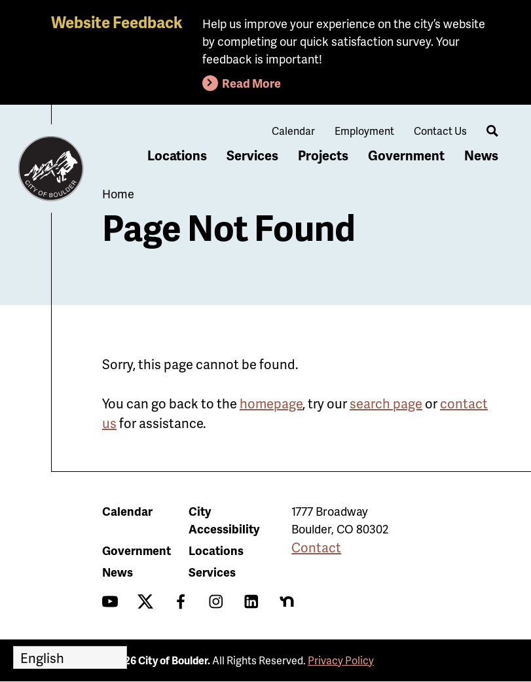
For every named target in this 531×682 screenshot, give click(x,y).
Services (252, 155)
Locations (177, 155)
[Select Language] (70, 657)
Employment (364, 130)
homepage (271, 403)
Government (406, 155)
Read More (251, 83)
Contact (316, 547)
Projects (323, 155)
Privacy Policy (341, 660)
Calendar (293, 130)
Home (118, 193)
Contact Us (440, 130)
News (481, 155)
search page (386, 403)
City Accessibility (224, 520)
